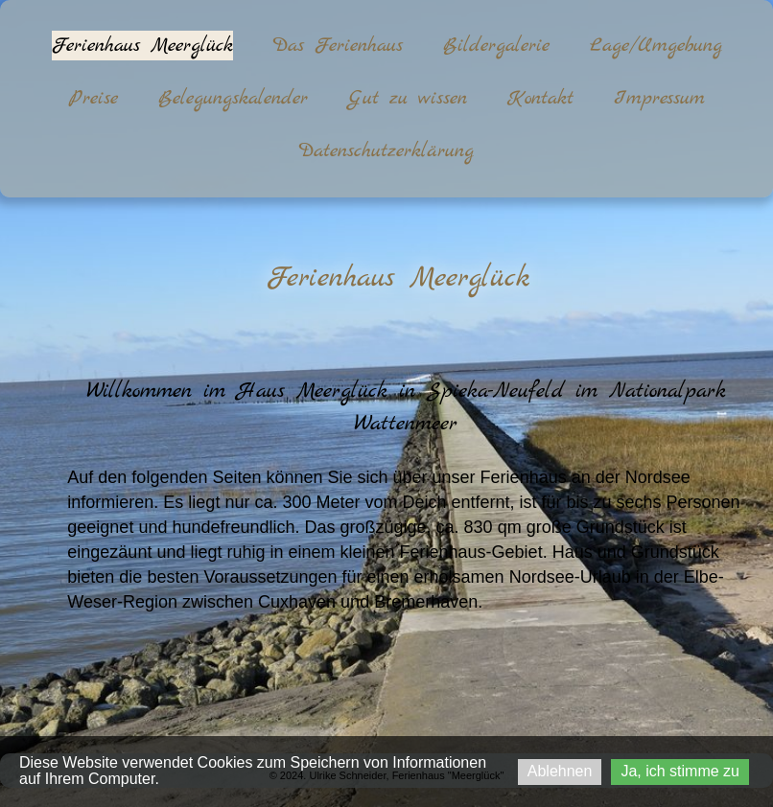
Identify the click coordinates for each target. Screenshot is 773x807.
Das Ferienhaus (338, 45)
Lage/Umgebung (656, 45)
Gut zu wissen (407, 98)
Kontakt (540, 98)
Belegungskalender (233, 98)
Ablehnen (560, 771)
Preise (93, 98)
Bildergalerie (496, 45)
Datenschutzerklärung (386, 151)
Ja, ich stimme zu (680, 771)
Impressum (659, 98)
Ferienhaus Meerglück (142, 45)
